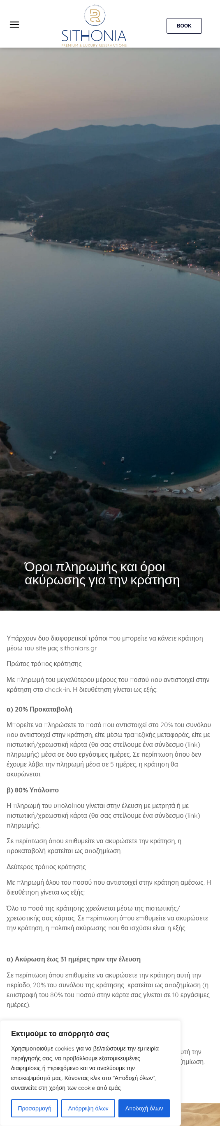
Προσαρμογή (34, 1108)
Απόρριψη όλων (88, 1108)
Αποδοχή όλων (144, 1108)
